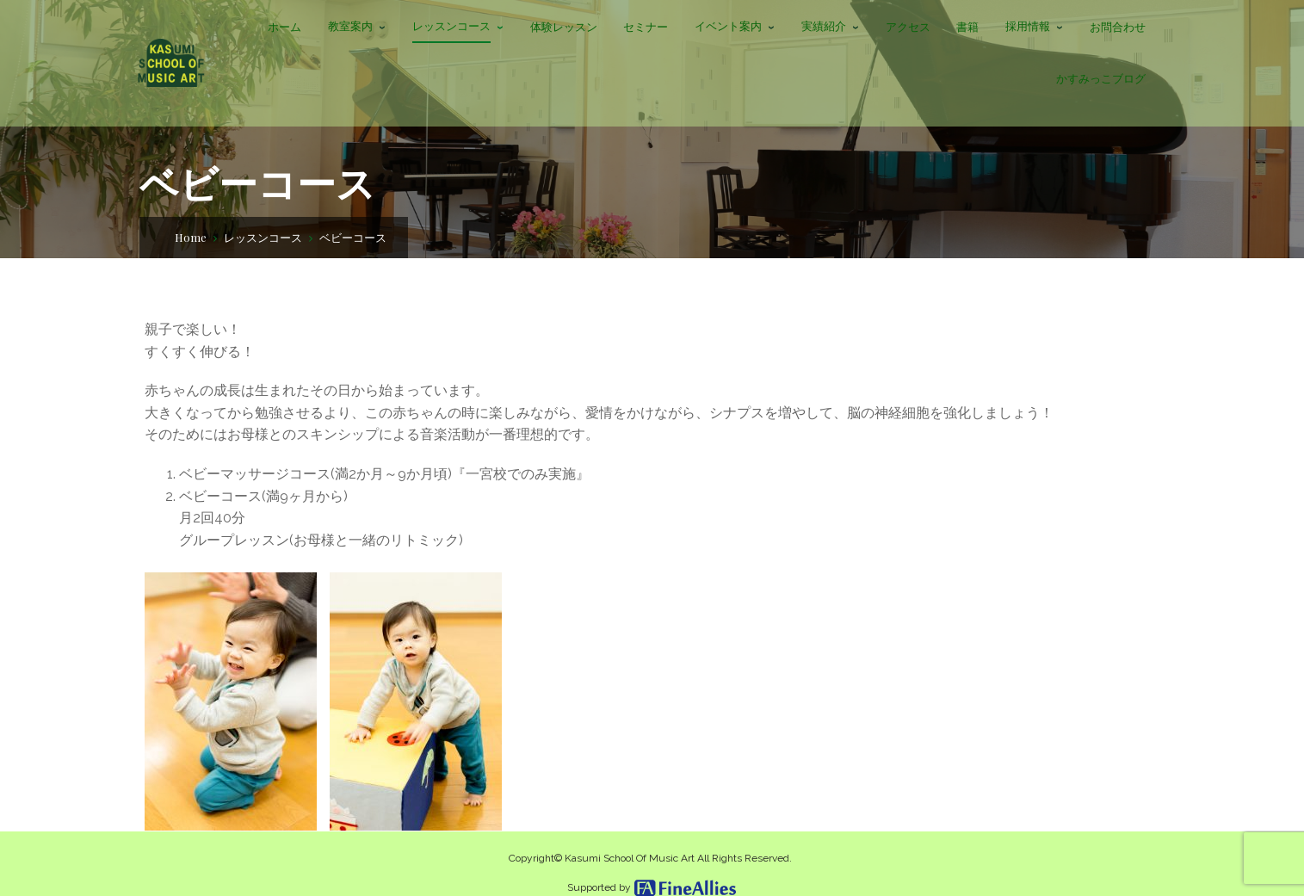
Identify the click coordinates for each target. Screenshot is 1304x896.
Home (191, 237)
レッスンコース (263, 237)
